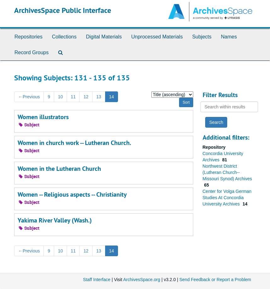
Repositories (28, 36)
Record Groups (31, 52)
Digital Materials (104, 36)
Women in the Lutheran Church (59, 169)
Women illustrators (43, 117)
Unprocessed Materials (157, 36)
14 (111, 96)
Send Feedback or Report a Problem (215, 279)
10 (60, 96)
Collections (64, 36)
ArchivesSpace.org (141, 279)
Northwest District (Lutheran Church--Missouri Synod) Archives (227, 172)
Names (229, 36)
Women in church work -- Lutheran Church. (74, 143)
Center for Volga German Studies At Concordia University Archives (227, 197)
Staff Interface (96, 279)
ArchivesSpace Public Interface (62, 10)
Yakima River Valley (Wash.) (55, 220)
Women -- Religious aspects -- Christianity (72, 194)
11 (73, 96)
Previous (29, 96)
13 (98, 96)
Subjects (201, 36)
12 (85, 96)
